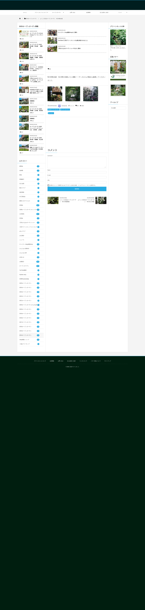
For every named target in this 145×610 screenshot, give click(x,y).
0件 (50, 69)
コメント (72, 105)
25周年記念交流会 (29, 279)
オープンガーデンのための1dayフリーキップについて (36, 35)
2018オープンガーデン (29, 318)
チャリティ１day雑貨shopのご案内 (67, 32)
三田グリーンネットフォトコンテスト (29, 227)
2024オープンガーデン (29, 288)
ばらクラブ (29, 231)
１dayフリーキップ (29, 344)
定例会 (29, 205)
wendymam (62, 105)
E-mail (49, 175)
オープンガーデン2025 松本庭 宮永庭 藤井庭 (36, 46)
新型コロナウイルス (29, 201)
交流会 (29, 218)
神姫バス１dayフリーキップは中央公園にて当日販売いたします (37, 149)
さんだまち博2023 (29, 249)
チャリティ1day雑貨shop (29, 244)
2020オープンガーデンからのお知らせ (29, 305)
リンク (120, 12)
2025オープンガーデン (29, 283)
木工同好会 (29, 197)
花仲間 (29, 171)
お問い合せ (72, 12)
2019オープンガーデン (29, 314)
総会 (29, 175)
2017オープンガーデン (29, 322)
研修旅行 (29, 179)
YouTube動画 (29, 270)
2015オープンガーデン (29, 331)
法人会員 (29, 184)
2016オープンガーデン (29, 327)
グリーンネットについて (41, 12)
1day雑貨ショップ (29, 340)
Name (49, 170)
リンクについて (83, 361)
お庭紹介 (29, 262)
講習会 (29, 166)
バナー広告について (96, 361)
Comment (50, 155)
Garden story (29, 275)
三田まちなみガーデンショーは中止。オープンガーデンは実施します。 (36, 80)
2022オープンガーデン (29, 296)
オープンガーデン (56, 12)
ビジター (51, 113)
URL (49, 180)
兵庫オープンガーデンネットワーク (29, 210)
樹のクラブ (29, 188)
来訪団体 (29, 192)
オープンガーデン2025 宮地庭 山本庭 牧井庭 (36, 109)
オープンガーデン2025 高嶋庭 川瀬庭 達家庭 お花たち (37, 57)
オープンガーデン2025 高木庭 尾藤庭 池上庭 (37, 138)
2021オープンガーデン (29, 301)
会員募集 (88, 12)
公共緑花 (29, 214)
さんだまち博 (29, 253)
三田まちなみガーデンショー (29, 223)
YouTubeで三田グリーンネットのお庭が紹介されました (73, 40)
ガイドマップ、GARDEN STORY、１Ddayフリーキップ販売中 (36, 68)
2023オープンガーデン (29, 292)
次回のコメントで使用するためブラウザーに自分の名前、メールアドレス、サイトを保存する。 (73, 185)
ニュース (29, 240)
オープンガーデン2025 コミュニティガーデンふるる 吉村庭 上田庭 (36, 128)
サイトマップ (107, 361)
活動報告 (32, 101)
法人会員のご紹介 (104, 12)
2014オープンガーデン (53, 109)
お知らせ (29, 257)
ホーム (25, 12)
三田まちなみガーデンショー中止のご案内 (69, 48)
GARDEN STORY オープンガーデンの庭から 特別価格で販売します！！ (36, 91)
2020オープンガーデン (29, 309)
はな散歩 (29, 236)
